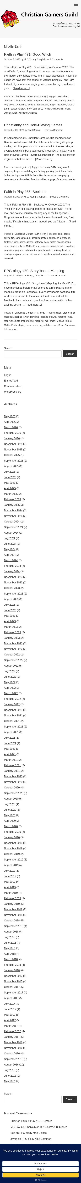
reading (8, 254)
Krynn (26, 317)
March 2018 (11, 959)
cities (58, 312)
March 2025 (11, 493)
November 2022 (13, 649)
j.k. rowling (21, 104)
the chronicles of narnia (27, 179)
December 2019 (13, 843)
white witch (58, 108)
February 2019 (12, 898)
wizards (33, 112)
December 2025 (13, 444)
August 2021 (11, 732)
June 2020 (10, 809)
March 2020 (11, 826)
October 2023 (12, 588)
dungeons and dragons (25, 171)
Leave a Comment (54, 130)
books (67, 234)
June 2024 (10, 543)
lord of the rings (12, 175)
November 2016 (13, 1048)
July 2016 (9, 1070)
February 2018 (12, 964)
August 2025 (11, 466)
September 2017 (13, 992)
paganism (9, 250)
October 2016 (12, 1053)
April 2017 (10, 1020)
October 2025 (12, 455)
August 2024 (11, 532)
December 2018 (13, 909)
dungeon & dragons (43, 100)
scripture (17, 254)
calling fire (9, 238)
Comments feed (13, 386)
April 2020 (10, 820)
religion (21, 108)
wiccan (7, 112)
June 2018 (10, 942)
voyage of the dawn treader (61, 179)
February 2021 (12, 765)
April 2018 (10, 953)
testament (9, 179)
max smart (50, 321)
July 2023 (9, 604)
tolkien (48, 108)
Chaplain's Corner (24, 96)
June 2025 (10, 477)
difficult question (40, 238)
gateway (39, 242)
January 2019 (12, 904)
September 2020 (13, 793)
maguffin (62, 317)
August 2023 (11, 599)
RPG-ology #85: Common (36, 1139)
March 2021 (11, 759)
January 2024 (12, 571)
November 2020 (13, 782)
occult (61, 246)
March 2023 (11, 626)
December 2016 (13, 1042)
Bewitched (63, 96)
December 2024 (13, 510)
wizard (56, 254)
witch (14, 112)
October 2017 (12, 987)
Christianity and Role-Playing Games (33, 125)
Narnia (42, 175)
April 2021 (10, 754)
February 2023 (12, 632)
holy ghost (9, 104)
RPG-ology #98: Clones (53, 1127)
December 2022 (13, 643)
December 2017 (13, 976)
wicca (67, 108)
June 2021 (10, 743)
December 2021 (13, 710)
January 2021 (12, 771)
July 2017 (9, 1003)
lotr (22, 175)
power (14, 108)
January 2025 (12, 505)
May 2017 (9, 1014)
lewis (69, 171)
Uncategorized (22, 167)
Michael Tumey (64, 321)
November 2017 (13, 981)
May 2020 (9, 815)
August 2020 (11, 798)
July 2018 (9, 937)
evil (55, 100)
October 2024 (12, 521)
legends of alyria (48, 317)
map (70, 317)
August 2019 (11, 865)
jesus (30, 104)
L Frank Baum (41, 104)
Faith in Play (40, 96)
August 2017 (11, 998)
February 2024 (12, 566)
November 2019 (13, 848)
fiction (15, 242)
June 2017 (10, 1009)
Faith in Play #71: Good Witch (27, 54)
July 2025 (9, 471)
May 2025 (9, 482)
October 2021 (12, 721)
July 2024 (9, 538)
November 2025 (13, 449)
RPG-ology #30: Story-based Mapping (34, 271)
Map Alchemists (12, 321)
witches (48, 254)
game (22, 242)
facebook (8, 317)
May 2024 (9, 549)
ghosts (70, 100)
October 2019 (12, 854)
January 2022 (12, 704)
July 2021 (9, 737)
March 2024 (11, 560)
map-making (27, 321)
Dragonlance (69, 312)
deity (29, 100)
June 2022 (10, 676)
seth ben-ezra (50, 325)
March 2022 (11, 693)
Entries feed (11, 380)
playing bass (24, 325)
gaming (50, 171)
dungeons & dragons (59, 238)
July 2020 (9, 804)
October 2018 (12, 920)
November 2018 (13, 915)
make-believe (18, 246)
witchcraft (23, 112)
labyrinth (34, 317)
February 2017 (12, 1031)
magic (52, 104)
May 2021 (9, 748)
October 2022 (12, 654)
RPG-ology (39, 312)
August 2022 (11, 665)
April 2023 (10, 621)
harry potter (50, 242)
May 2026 (9, 416)
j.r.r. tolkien (60, 171)
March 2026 (11, 427)
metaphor (61, 104)
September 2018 (13, 926)
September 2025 (13, 460)
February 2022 (12, 699)
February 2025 (12, 499)
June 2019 (10, 876)
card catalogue (23, 238)
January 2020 (12, 837)
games (30, 242)
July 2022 (9, 671)
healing (60, 242)
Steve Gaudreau (66, 325)
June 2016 (10, 1075)
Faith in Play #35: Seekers (25, 192)
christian (8, 100)
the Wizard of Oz (35, 108)
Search (8, 348)
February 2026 (12, 433)
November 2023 (13, 582)
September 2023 (13, 593)
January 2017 (12, 1037)
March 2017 (11, 1025)
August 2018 (11, 931)
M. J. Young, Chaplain (23, 1127)
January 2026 (12, 438)
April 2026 (10, 421)
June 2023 (10, 610)
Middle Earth (31, 175)
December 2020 (13, 776)
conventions (20, 100)
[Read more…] (21, 88)
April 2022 (10, 687)
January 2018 (12, 970)
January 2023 (12, 638)
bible (60, 234)
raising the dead (62, 250)
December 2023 (13, 577)
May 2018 (9, 948)
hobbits (18, 317)
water (14, 329)
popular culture (45, 250)
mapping (39, 321)
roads (35, 325)
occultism (51, 175)
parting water (30, 250)
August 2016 (11, 1064)
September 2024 (13, 527)
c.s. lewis (45, 167)
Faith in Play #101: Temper (36, 1121)
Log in (7, 375)
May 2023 (9, 615)
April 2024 (10, 554)
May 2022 (9, 682)
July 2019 (9, 870)
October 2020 (12, 787)
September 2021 (13, 726)
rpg (40, 325)
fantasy (62, 100)
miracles (44, 246)
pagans (19, 250)
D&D (53, 167)
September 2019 (13, 859)
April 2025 (10, 488)
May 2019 (9, 881)
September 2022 (13, 660)
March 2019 (11, 892)
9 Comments (56, 59)
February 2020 (12, 831)
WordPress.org (12, 391)
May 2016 (9, 1081)
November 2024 (13, 516)
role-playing (63, 175)
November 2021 (13, 715)
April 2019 (10, 887)
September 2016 (13, 1059)
